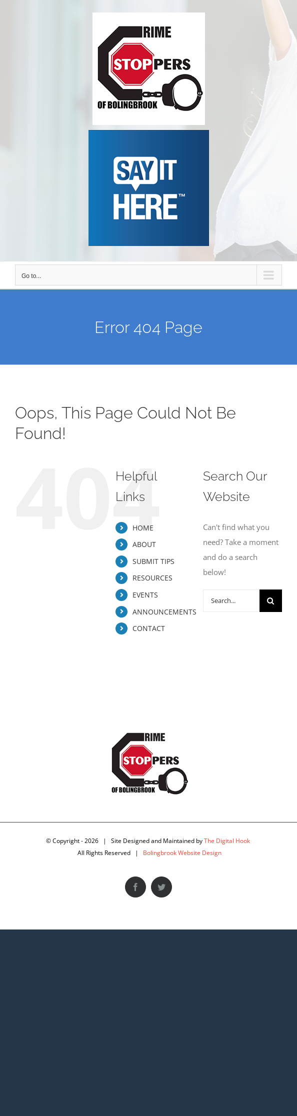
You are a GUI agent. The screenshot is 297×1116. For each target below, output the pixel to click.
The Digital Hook (227, 840)
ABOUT (144, 544)
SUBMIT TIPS (153, 561)
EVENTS (145, 595)
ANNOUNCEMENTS (164, 611)
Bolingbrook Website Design (182, 852)
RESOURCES (152, 577)
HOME (143, 527)
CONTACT (148, 628)
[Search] (271, 601)
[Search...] (231, 601)
